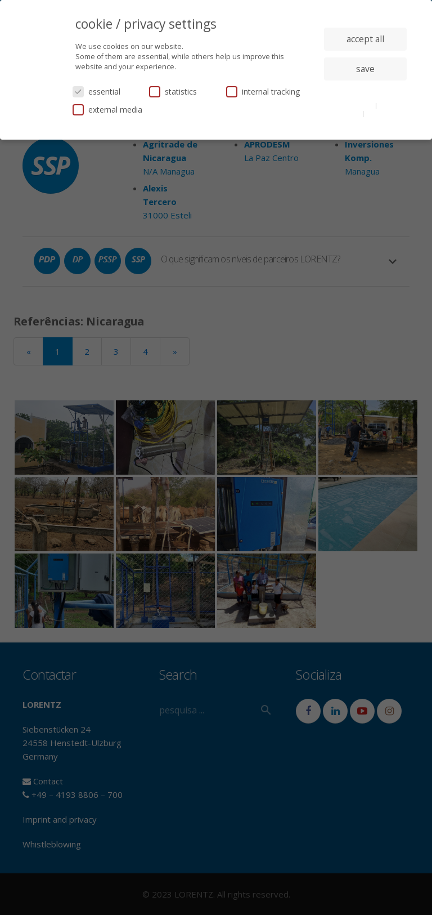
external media (107, 109)
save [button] (365, 69)
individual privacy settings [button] (365, 91)
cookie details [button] (352, 105)
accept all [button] (365, 39)
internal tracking (263, 91)
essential (96, 91)
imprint (378, 113)
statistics (173, 91)
